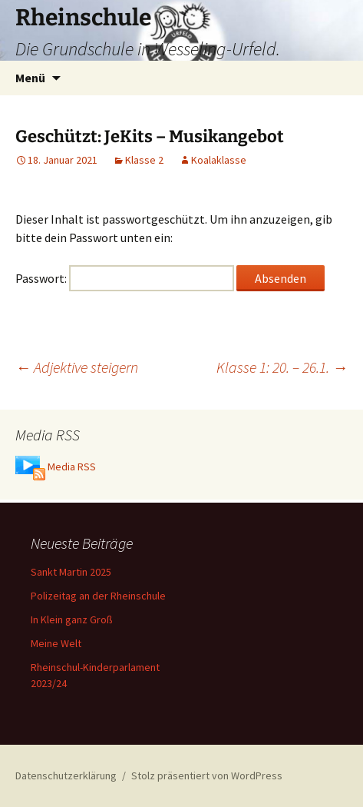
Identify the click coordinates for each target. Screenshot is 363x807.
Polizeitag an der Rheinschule (98, 596)
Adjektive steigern (76, 367)
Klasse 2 (144, 160)
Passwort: (124, 278)
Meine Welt (56, 643)
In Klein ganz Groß (72, 619)
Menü (30, 77)
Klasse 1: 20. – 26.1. (282, 367)
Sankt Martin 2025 (71, 572)
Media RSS (72, 466)
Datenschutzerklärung (66, 775)
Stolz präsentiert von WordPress (206, 775)
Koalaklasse (218, 160)
